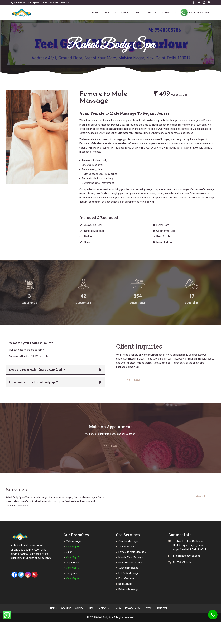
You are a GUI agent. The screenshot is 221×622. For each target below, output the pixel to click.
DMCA (117, 608)
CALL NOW (133, 380)
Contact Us (168, 12)
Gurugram (71, 573)
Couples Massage (128, 541)
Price (138, 12)
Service (125, 12)
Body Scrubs (125, 583)
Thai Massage (126, 546)
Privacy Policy (132, 608)
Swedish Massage (128, 567)
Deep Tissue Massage (130, 562)
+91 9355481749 (182, 562)
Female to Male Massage (132, 552)
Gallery (151, 12)
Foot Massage (126, 578)
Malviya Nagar (73, 541)
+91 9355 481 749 (194, 12)
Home (95, 12)
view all (200, 496)
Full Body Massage (128, 573)
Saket (69, 552)
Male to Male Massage (130, 557)
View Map (72, 546)
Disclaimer (161, 608)
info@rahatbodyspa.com (186, 555)
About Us (110, 12)
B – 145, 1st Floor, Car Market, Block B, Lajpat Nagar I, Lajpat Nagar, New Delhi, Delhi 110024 (189, 545)
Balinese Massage (128, 589)
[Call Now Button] (213, 614)
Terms (147, 608)
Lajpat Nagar (73, 562)
